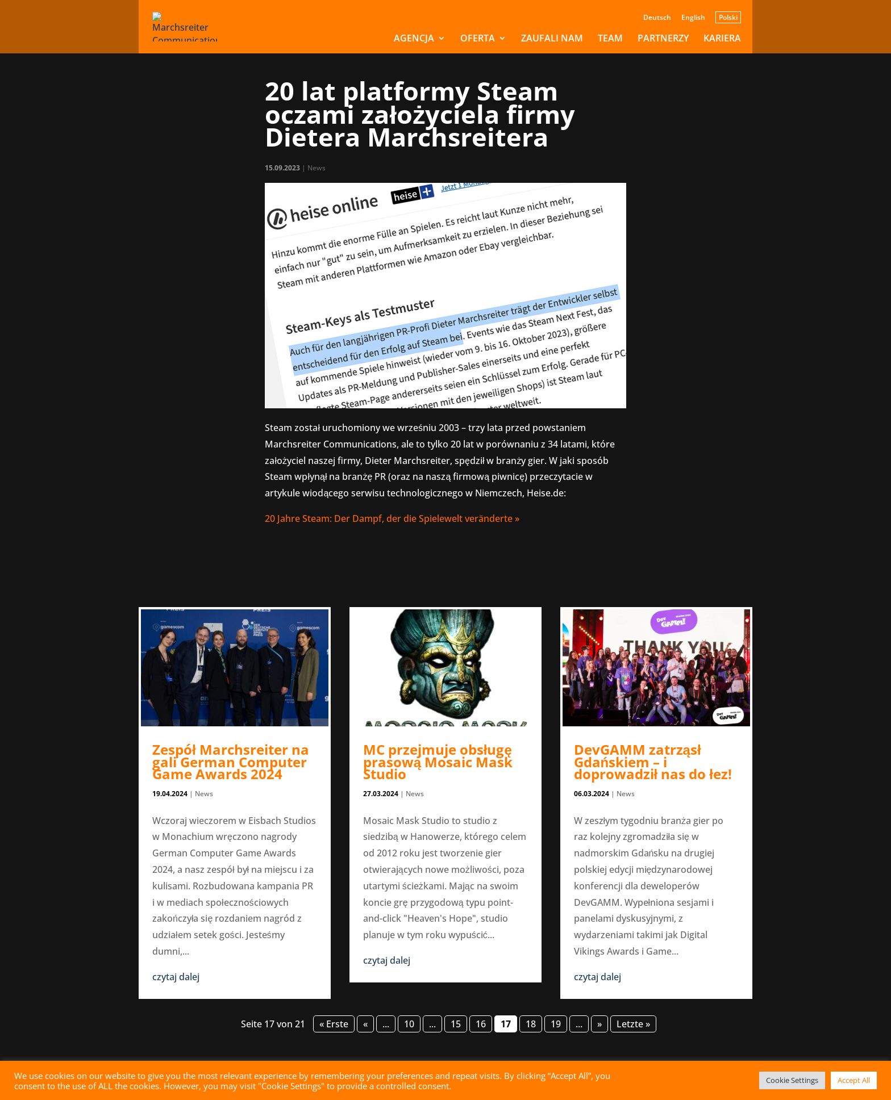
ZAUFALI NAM (552, 39)
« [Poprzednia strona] (365, 1024)
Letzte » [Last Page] (633, 1024)
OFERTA (477, 39)
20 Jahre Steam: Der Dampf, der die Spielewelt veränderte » (392, 518)
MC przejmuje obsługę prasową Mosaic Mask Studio (438, 761)
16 (481, 1024)
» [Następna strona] (599, 1024)
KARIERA (722, 39)
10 (409, 1024)
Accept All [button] (854, 1080)
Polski (728, 17)
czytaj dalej (175, 977)
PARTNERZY (663, 39)
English (693, 18)
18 (531, 1024)
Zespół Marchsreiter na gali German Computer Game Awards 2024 (230, 761)
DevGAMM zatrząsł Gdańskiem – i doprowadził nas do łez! (653, 761)
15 (456, 1024)
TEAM (610, 39)
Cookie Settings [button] (792, 1080)
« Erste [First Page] (333, 1024)
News (316, 168)
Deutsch (657, 18)
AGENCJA (414, 39)
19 (556, 1024)
